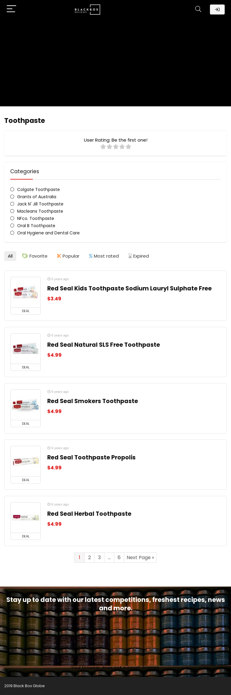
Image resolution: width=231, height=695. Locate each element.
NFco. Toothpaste (35, 218)
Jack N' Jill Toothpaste (40, 204)
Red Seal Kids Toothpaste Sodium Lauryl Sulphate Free (129, 288)
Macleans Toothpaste (40, 211)
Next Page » (140, 557)
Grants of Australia (36, 197)
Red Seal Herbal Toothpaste (89, 514)
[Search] (198, 9)
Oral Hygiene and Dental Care (48, 233)
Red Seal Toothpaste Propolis (91, 457)
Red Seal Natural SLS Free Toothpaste (103, 345)
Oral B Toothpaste (36, 226)
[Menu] (11, 9)
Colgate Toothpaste (38, 189)
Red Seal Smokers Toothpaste (92, 401)
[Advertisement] (115, 64)
